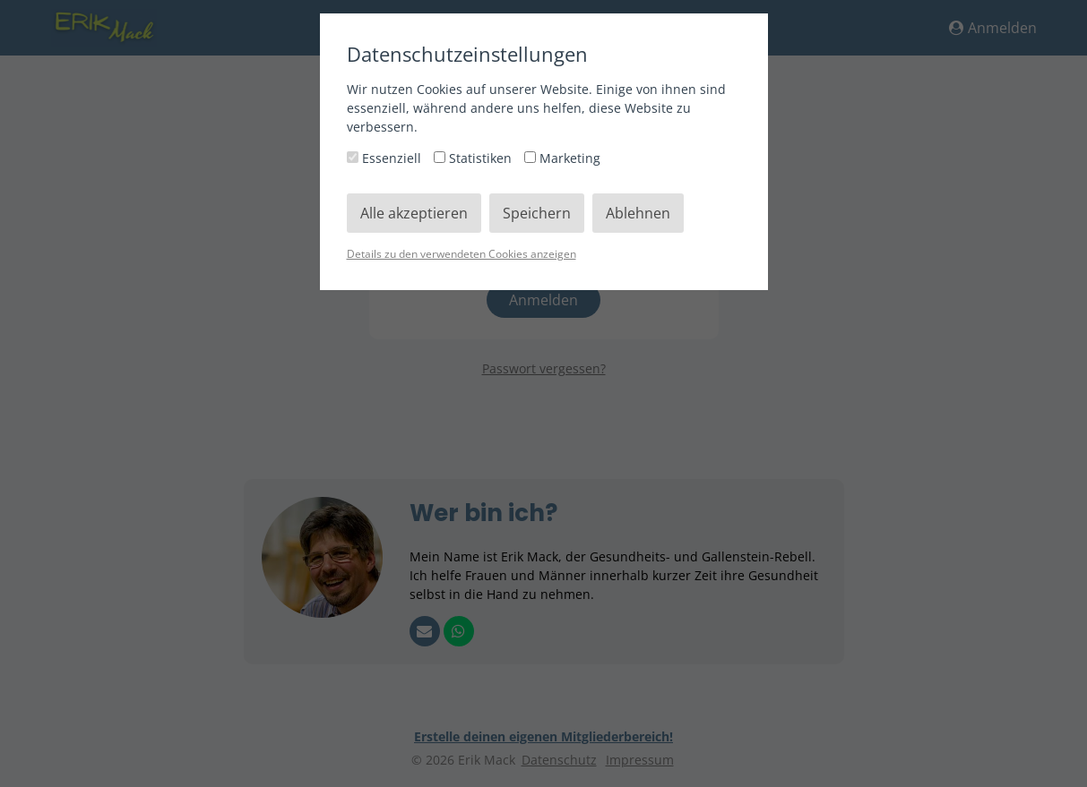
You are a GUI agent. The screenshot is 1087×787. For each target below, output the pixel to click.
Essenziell (386, 158)
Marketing (562, 158)
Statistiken (474, 158)
